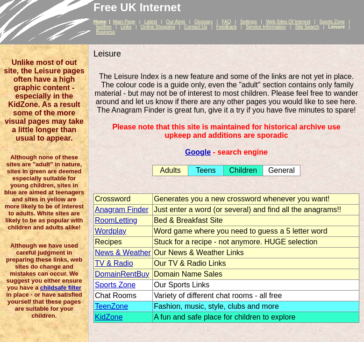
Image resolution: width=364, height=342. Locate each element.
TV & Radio (114, 263)
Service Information (266, 26)
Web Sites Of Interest (288, 21)
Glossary (203, 21)
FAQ (226, 21)
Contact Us (195, 26)
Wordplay (110, 231)
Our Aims (175, 21)
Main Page (124, 21)
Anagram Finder (122, 210)
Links (126, 26)
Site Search (307, 26)
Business (105, 32)
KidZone (109, 317)
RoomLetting (116, 220)
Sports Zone (331, 21)
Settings (248, 21)
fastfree (104, 26)
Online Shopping (158, 26)
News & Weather (123, 252)
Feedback (226, 26)
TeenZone (111, 306)
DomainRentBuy (122, 274)
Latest (150, 21)
